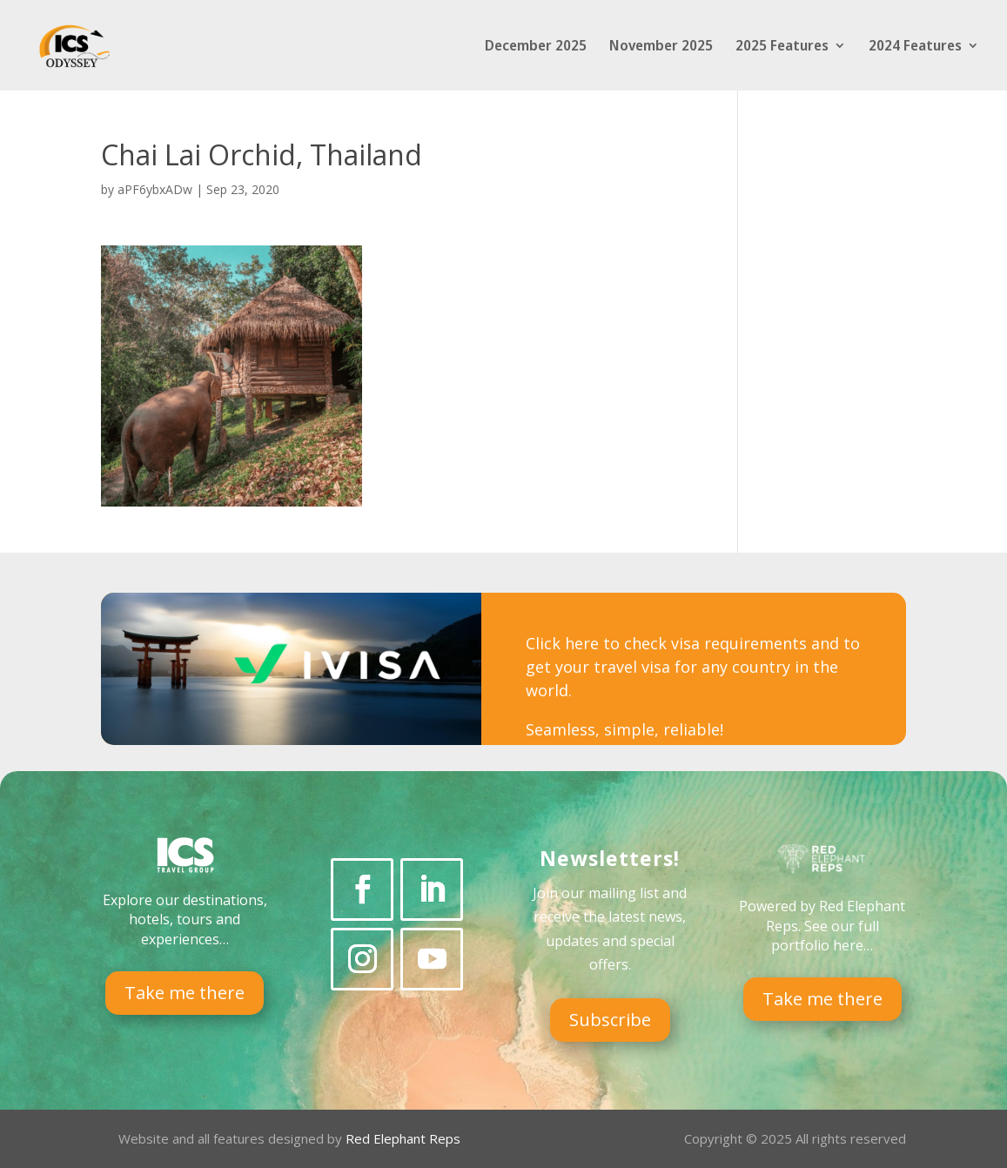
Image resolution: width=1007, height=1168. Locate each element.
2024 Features (915, 47)
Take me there (184, 992)
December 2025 (536, 47)
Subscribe (610, 1019)
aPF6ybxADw (154, 189)
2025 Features (782, 47)
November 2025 (661, 47)
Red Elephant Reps (405, 1138)
